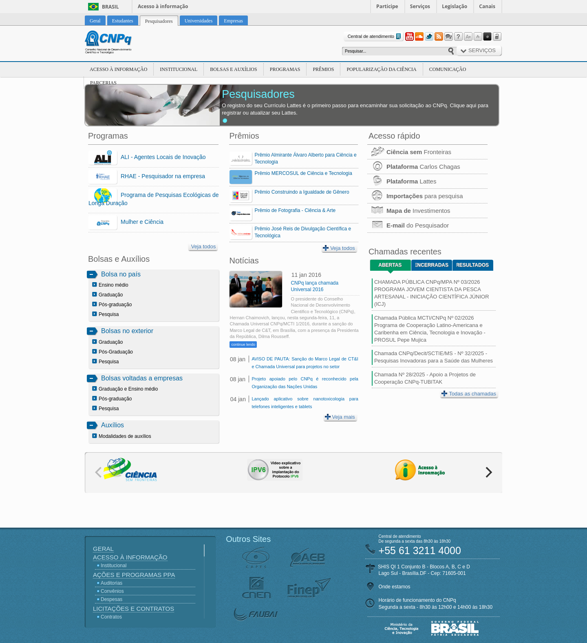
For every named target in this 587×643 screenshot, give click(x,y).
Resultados (473, 265)
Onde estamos (394, 587)
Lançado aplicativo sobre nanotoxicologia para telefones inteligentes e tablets (305, 402)
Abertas (390, 265)
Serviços (420, 6)
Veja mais (340, 417)
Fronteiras (409, 152)
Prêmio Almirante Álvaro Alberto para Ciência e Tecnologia (305, 158)
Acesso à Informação (118, 69)
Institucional (178, 69)
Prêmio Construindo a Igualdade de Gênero (301, 192)
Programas (285, 69)
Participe (387, 6)
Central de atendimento (375, 36)
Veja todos (203, 246)
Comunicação (447, 69)
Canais (487, 6)
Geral (103, 548)
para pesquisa (415, 196)
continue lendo (243, 344)
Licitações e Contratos (133, 608)
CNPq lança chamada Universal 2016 (314, 286)
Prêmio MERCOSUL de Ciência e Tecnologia (303, 173)
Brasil (110, 6)
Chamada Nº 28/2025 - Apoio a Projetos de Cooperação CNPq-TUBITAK (425, 378)
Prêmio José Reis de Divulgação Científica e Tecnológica (302, 232)
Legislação (454, 6)
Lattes (402, 181)
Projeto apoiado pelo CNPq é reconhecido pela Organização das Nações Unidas (305, 382)
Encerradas (431, 265)
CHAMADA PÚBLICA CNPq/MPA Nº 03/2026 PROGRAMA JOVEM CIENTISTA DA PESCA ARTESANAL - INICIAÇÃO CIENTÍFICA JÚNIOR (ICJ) (431, 293)
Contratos (111, 617)
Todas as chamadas (468, 394)
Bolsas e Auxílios (233, 69)
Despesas (111, 599)
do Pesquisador (408, 225)
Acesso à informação (163, 6)
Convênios (112, 591)
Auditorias (111, 583)
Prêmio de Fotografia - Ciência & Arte (294, 210)
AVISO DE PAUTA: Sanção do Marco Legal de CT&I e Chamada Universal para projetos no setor (305, 362)
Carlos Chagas (413, 166)
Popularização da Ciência (381, 69)
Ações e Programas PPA (134, 574)
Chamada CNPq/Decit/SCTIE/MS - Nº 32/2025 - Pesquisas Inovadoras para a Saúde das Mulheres (433, 357)
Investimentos (408, 210)
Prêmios (323, 69)
